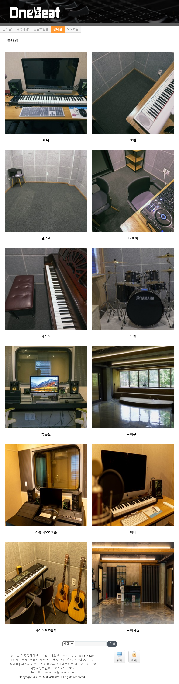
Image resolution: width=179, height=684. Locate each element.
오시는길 (73, 29)
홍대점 (57, 29)
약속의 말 (22, 29)
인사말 (7, 29)
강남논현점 (41, 29)
